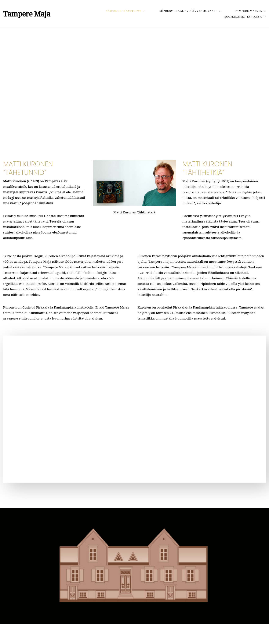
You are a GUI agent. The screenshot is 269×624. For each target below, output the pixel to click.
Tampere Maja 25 (248, 11)
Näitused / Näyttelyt (123, 11)
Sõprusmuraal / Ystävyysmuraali (188, 11)
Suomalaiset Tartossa (243, 16)
